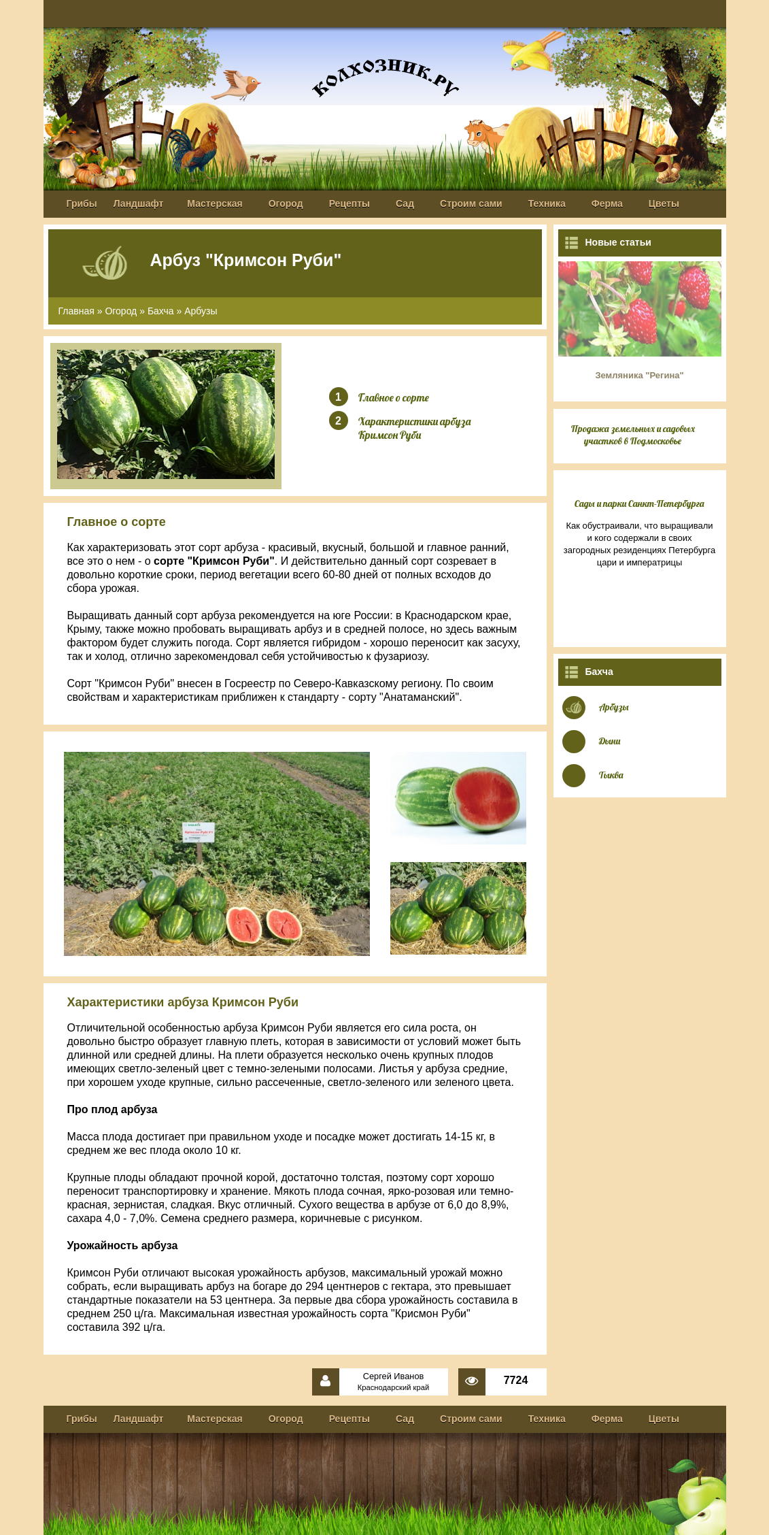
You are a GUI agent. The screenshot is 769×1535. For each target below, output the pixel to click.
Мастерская (214, 203)
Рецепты (349, 203)
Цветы (664, 203)
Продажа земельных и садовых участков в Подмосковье (633, 435)
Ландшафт (139, 203)
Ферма (607, 203)
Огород (286, 203)
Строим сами (471, 203)
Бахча (161, 311)
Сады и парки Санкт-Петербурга (639, 503)
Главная (76, 311)
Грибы (82, 203)
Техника (547, 203)
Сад (405, 203)
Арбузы (200, 311)
